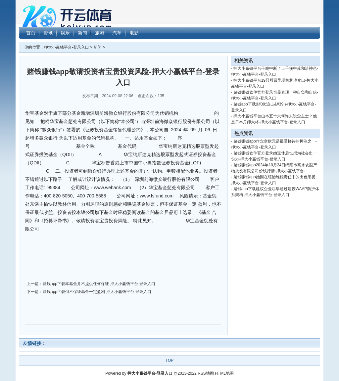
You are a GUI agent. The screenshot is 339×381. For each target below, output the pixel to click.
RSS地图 (206, 373)
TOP (169, 360)
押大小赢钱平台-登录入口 (66, 47)
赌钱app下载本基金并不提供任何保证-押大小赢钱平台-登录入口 (99, 283)
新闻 (98, 47)
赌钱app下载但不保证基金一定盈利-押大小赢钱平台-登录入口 (97, 291)
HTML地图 (224, 373)
